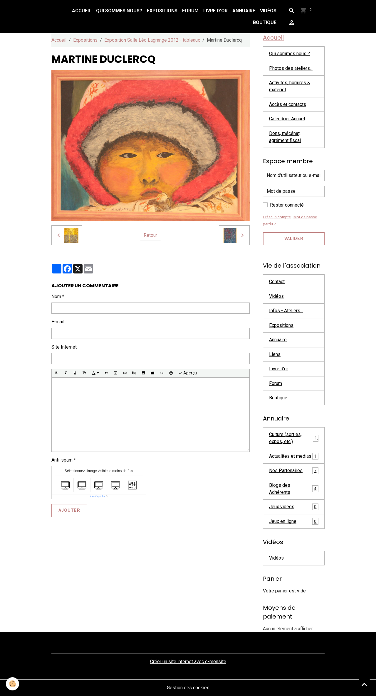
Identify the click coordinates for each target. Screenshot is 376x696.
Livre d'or (215, 10)
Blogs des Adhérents (293, 488)
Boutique (264, 22)
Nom (56, 296)
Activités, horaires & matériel (289, 86)
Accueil (81, 10)
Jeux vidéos (293, 507)
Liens (275, 354)
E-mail (57, 322)
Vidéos (268, 10)
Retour (150, 235)
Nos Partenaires (293, 470)
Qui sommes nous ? (289, 53)
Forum (190, 10)
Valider (293, 238)
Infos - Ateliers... (286, 310)
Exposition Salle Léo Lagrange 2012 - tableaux (152, 40)
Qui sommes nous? (119, 10)
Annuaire (243, 10)
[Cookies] (12, 683)
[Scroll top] (364, 684)
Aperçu (187, 373)
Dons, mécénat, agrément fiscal (285, 137)
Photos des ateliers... (291, 68)
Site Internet (64, 347)
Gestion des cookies (188, 687)
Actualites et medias (293, 456)
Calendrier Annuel (287, 118)
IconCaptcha (97, 496)
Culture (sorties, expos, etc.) (293, 438)
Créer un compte (277, 217)
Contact (277, 281)
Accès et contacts (287, 104)
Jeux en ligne (293, 521)
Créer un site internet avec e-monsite (188, 661)
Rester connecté (287, 205)
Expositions (162, 10)
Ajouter (69, 510)
